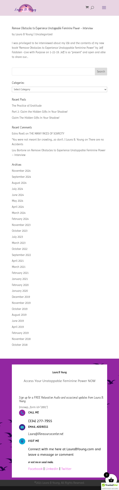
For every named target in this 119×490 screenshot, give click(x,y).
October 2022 (19, 248)
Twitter (66, 469)
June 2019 (18, 320)
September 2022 (21, 254)
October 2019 (19, 308)
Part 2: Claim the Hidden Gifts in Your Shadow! (40, 111)
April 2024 (18, 206)
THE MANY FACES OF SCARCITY (46, 133)
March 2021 (18, 266)
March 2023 (18, 242)
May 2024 (17, 200)
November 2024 (21, 170)
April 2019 (18, 326)
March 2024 (18, 212)
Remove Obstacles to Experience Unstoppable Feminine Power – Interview (52, 28)
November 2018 (21, 339)
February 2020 (20, 285)
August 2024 (19, 182)
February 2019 (20, 332)
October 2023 (19, 230)
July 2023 (17, 236)
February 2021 (20, 272)
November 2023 (21, 224)
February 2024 (20, 218)
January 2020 (20, 290)
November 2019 (21, 302)
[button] (110, 486)
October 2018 (19, 344)
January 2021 (20, 278)
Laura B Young (24, 34)
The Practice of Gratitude (27, 105)
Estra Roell (18, 133)
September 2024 (21, 176)
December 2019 (21, 296)
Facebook (35, 469)
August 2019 (19, 314)
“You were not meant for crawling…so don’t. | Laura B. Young (48, 139)
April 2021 (18, 260)
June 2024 (18, 194)
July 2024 (17, 188)
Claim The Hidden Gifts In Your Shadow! (36, 117)
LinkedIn (52, 469)
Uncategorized (43, 34)
